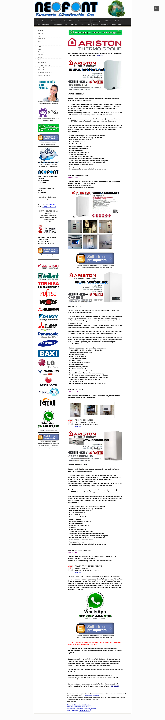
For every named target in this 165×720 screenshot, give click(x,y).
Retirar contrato (84, 710)
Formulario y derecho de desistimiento (77, 706)
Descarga (78, 426)
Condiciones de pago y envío (91, 695)
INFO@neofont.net (49, 207)
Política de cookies (72, 710)
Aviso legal (70, 704)
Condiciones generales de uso (82, 704)
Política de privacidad (90, 708)
